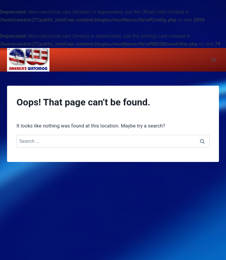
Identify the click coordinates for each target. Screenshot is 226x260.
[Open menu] (213, 59)
